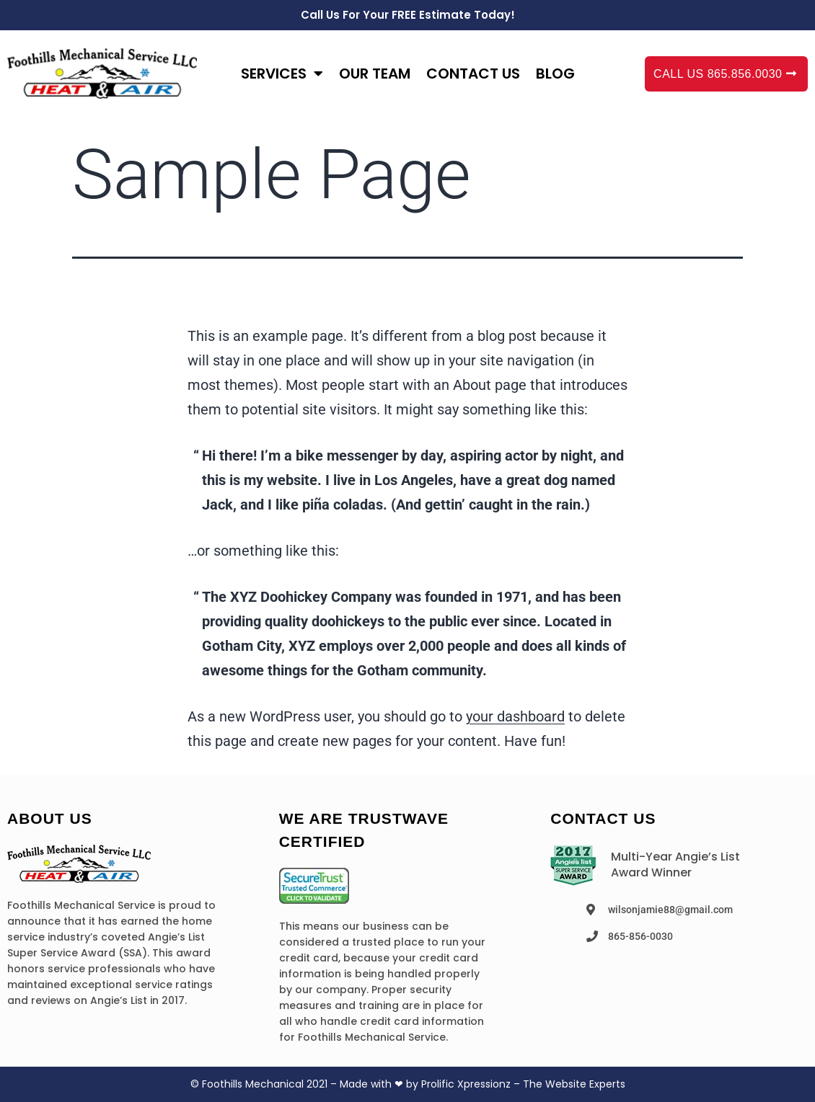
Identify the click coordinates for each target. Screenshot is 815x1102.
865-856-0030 (640, 936)
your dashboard (515, 716)
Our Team (374, 73)
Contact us (473, 73)
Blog (555, 73)
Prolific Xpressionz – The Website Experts (523, 1084)
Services (282, 73)
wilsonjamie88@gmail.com (670, 909)
